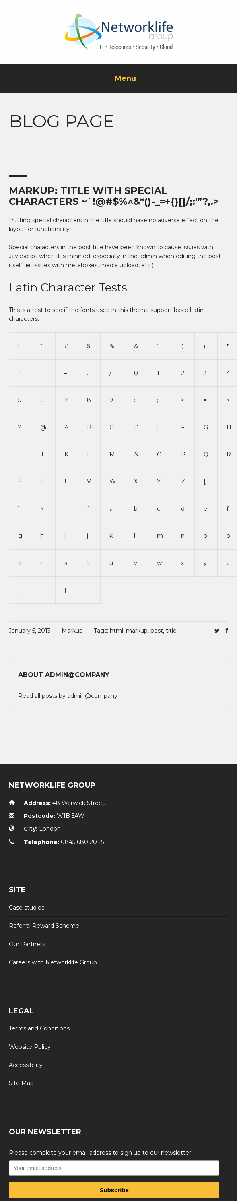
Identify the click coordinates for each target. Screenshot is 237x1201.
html (116, 630)
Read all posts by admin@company (67, 696)
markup (137, 630)
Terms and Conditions (39, 1028)
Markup (72, 630)
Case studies (26, 907)
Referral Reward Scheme (44, 925)
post (156, 630)
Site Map (21, 1083)
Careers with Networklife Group (53, 962)
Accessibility (26, 1065)
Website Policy (30, 1046)
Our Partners (27, 944)
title (171, 630)
